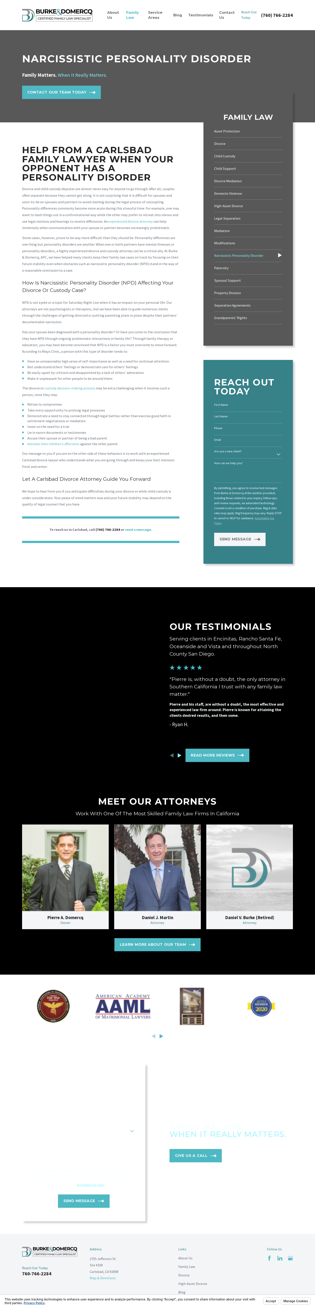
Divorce (184, 1275)
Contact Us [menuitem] (227, 15)
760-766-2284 (36, 1274)
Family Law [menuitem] (132, 15)
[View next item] (161, 1036)
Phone (218, 428)
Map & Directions (103, 1278)
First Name (221, 405)
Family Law (186, 1266)
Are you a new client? (228, 451)
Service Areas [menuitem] (155, 15)
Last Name (221, 416)
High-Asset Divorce (192, 1283)
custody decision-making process (69, 388)
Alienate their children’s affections (53, 444)
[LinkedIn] (279, 1258)
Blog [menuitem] (177, 15)
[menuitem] (248, 131)
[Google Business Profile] (290, 1258)
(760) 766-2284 (277, 15)
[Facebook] (269, 1258)
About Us (185, 1258)
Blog (182, 1292)
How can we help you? (228, 463)
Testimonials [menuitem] (200, 15)
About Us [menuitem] (113, 15)
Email (217, 440)
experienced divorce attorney (130, 221)
